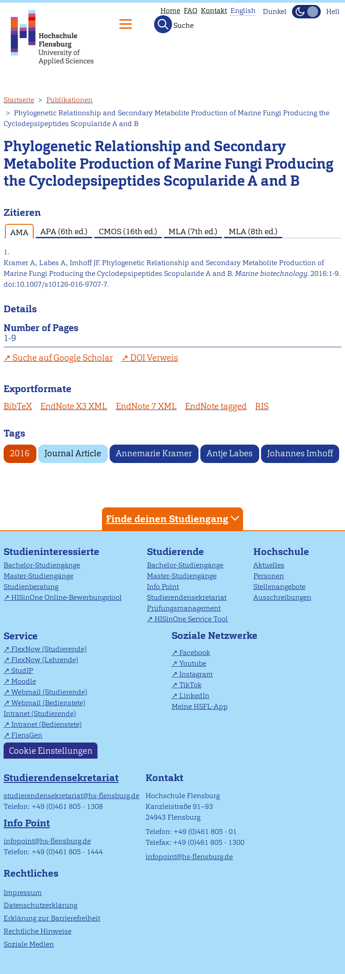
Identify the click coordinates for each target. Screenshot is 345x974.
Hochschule (281, 551)
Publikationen (69, 100)
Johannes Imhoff (300, 453)
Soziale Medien (29, 944)
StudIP (22, 670)
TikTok (190, 685)
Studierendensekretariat (186, 597)
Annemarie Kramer (154, 453)
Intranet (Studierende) (40, 713)
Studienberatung (31, 586)
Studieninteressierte (51, 551)
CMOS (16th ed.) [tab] (128, 231)
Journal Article (72, 453)
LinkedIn (194, 695)
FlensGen (26, 735)
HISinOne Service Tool (191, 619)
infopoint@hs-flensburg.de (47, 841)
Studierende (175, 551)
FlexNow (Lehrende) (44, 659)
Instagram (196, 674)
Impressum (23, 892)
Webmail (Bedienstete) (48, 703)
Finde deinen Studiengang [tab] (174, 518)
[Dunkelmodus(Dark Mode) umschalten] (306, 11)
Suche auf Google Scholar (63, 357)
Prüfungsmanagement (184, 608)
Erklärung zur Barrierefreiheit (52, 918)
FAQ (190, 10)
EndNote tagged (216, 406)
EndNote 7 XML (146, 406)
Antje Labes (229, 453)
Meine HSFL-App (200, 706)
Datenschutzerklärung (40, 905)
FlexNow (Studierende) (49, 649)
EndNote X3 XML (73, 406)
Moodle (23, 681)
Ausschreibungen (282, 597)
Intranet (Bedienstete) (46, 724)
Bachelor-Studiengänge (42, 565)
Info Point (163, 586)
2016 (20, 453)
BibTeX (18, 406)
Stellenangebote (279, 586)
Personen (268, 576)
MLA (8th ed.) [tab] (253, 231)
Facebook (194, 652)
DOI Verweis (154, 357)
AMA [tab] (19, 232)
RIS (262, 406)
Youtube (192, 663)
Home (170, 10)
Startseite (19, 100)
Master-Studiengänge (38, 576)
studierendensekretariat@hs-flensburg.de (71, 795)
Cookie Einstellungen (51, 750)
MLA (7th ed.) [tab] (192, 231)
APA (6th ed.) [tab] (64, 231)
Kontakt (214, 10)
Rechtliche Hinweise (37, 931)
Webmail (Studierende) (49, 692)
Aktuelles (268, 565)
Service (21, 635)
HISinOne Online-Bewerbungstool (66, 597)
